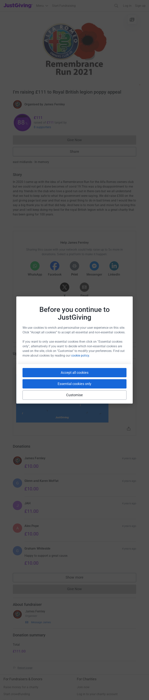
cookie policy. (80, 355)
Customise (74, 395)
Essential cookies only (74, 384)
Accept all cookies (74, 372)
